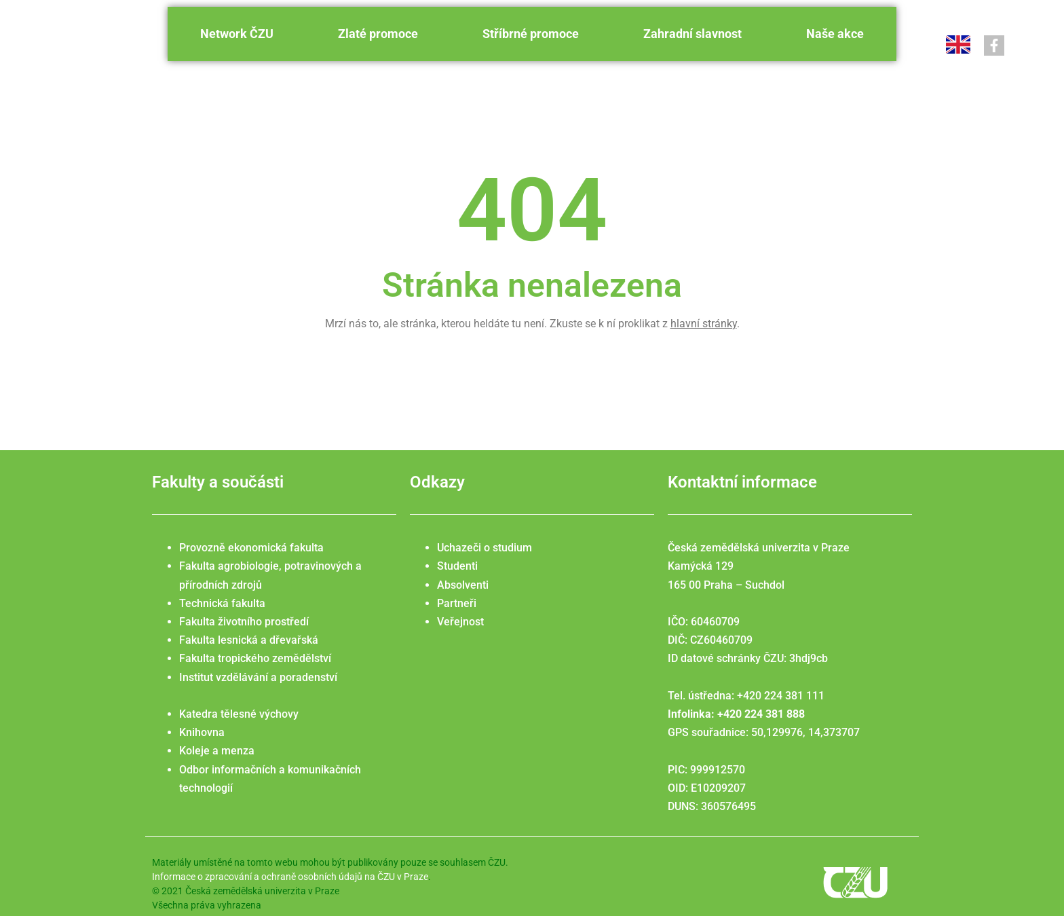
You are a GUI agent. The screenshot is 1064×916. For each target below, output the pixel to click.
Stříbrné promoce (530, 33)
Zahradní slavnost (692, 33)
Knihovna (202, 732)
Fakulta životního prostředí (244, 621)
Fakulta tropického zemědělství (255, 658)
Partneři (456, 603)
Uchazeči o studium (484, 547)
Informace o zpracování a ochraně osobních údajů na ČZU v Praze (290, 876)
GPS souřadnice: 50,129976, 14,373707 (764, 732)
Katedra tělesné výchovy (239, 714)
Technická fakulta (222, 603)
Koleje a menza (216, 750)
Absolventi (463, 585)
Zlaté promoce (378, 33)
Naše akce (835, 33)
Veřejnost (460, 621)
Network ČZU (236, 33)
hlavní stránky (703, 323)
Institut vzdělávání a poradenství (258, 677)
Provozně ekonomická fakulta (251, 547)
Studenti (457, 566)
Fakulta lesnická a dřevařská (248, 640)
